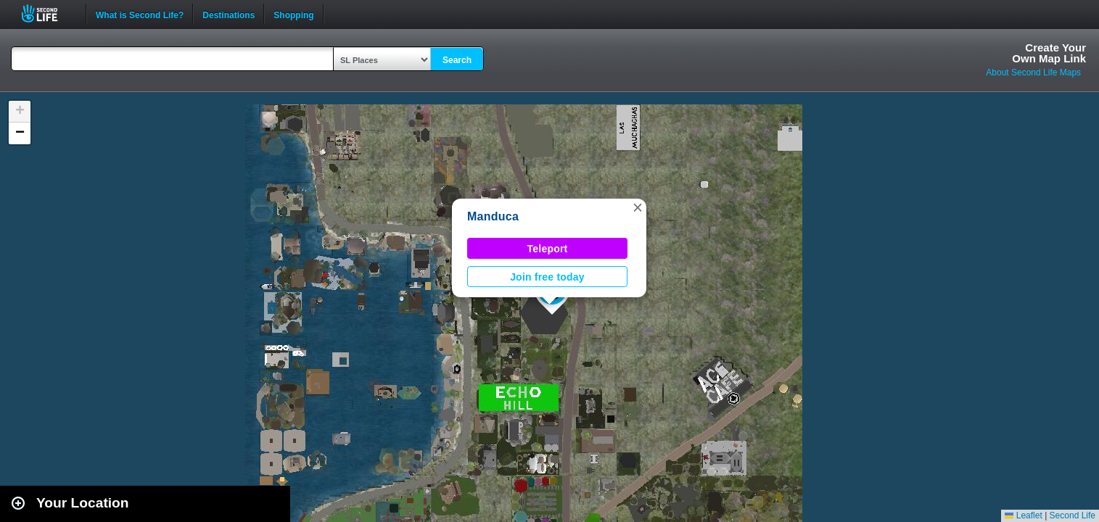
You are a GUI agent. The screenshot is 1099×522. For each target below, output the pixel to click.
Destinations (228, 13)
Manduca (493, 216)
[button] (637, 207)
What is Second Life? (140, 13)
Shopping (293, 13)
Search (457, 60)
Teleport (547, 248)
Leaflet (1023, 515)
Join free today (547, 277)
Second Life (47, 13)
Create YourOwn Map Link (1049, 53)
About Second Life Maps (1033, 72)
